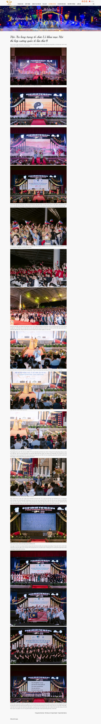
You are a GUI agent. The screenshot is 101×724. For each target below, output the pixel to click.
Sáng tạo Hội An (36, 4)
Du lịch (45, 4)
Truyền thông (71, 4)
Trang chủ (20, 4)
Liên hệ (79, 4)
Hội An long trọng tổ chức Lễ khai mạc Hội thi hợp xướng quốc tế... (48, 29)
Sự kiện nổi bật (28, 29)
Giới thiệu (27, 4)
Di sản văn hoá (62, 4)
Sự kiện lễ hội (52, 4)
